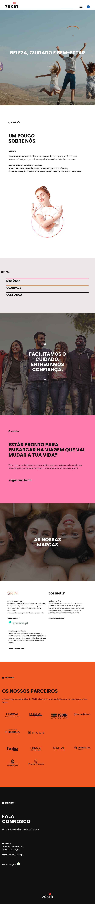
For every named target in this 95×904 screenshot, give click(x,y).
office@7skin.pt (16, 854)
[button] (81, 6)
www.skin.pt (13, 618)
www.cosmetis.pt (57, 618)
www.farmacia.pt (16, 648)
